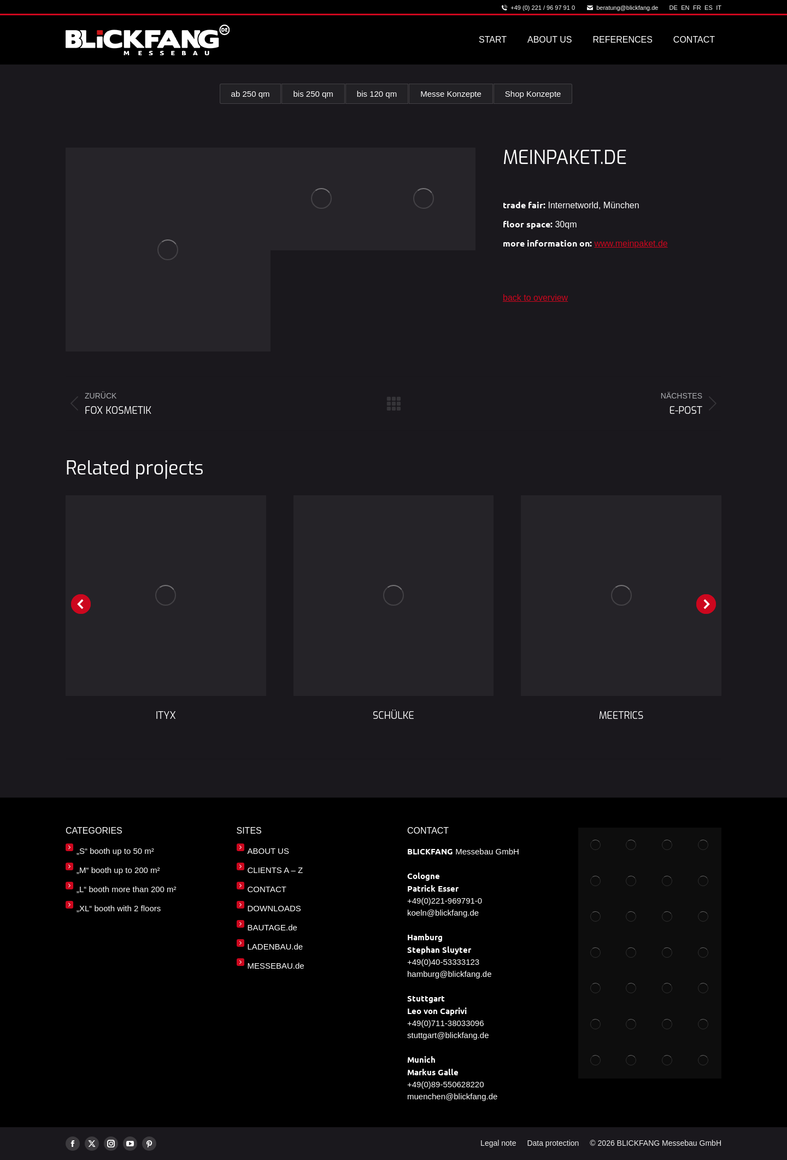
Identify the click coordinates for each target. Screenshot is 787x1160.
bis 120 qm (377, 93)
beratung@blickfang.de (622, 8)
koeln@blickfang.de (443, 912)
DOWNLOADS (274, 908)
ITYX (166, 715)
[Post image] (166, 595)
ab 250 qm (252, 93)
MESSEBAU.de (276, 965)
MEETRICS (621, 715)
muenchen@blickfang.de (452, 1096)
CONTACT (267, 889)
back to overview (535, 297)
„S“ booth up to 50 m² (115, 851)
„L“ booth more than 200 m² (127, 889)
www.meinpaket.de (630, 243)
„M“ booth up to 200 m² (118, 870)
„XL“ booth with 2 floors (119, 908)
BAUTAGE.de (272, 927)
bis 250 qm (314, 93)
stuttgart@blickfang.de (448, 1035)
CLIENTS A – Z (275, 870)
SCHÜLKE (393, 715)
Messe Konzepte (450, 93)
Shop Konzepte (531, 93)
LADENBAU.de (275, 946)
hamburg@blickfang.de (449, 974)
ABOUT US (268, 851)
